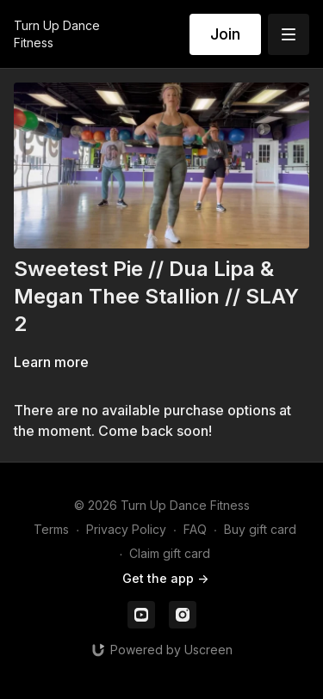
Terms (51, 529)
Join (225, 34)
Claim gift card (169, 553)
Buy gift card (260, 529)
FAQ (195, 529)
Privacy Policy (126, 529)
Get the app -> (165, 578)
